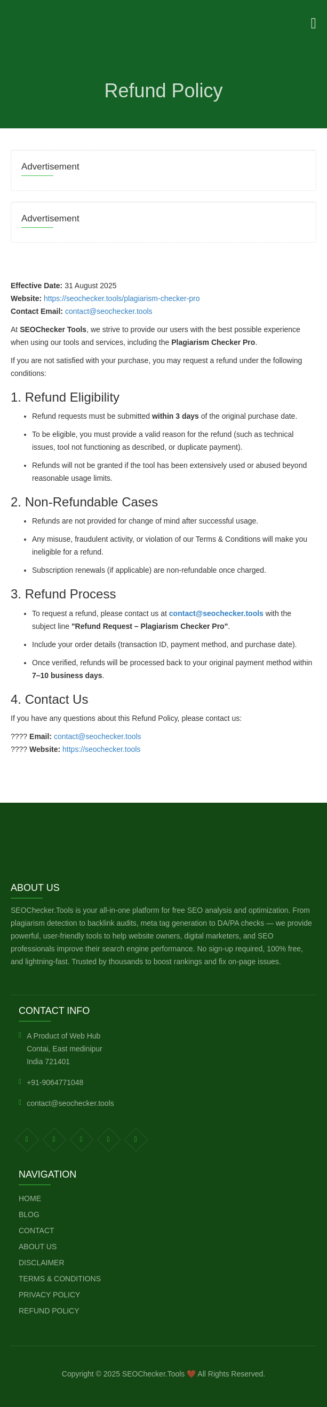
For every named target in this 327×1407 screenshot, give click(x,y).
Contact (36, 1230)
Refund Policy (49, 1310)
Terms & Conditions (60, 1278)
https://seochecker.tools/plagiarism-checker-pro (122, 298)
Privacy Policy (49, 1294)
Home (30, 1198)
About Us (38, 1246)
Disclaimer (42, 1262)
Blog (29, 1214)
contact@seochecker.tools (109, 311)
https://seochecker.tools (101, 749)
